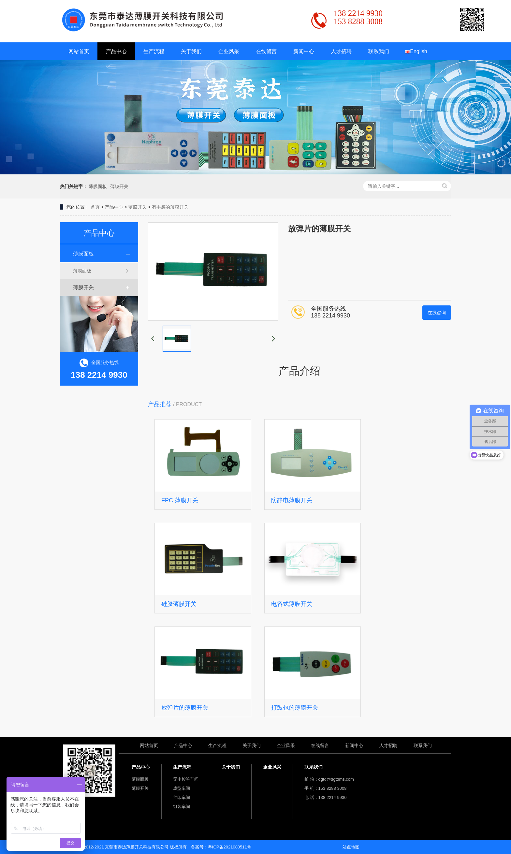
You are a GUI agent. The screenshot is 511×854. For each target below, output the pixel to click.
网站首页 (78, 51)
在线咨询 (437, 312)
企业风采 (228, 51)
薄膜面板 (98, 186)
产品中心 (116, 51)
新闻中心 (303, 51)
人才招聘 (341, 51)
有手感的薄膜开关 (170, 207)
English (416, 51)
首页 (95, 207)
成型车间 (181, 788)
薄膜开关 (119, 186)
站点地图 (351, 847)
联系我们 (378, 51)
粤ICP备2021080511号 (229, 847)
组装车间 (181, 806)
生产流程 (153, 51)
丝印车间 (181, 797)
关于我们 (191, 51)
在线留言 (266, 51)
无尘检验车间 (185, 779)
